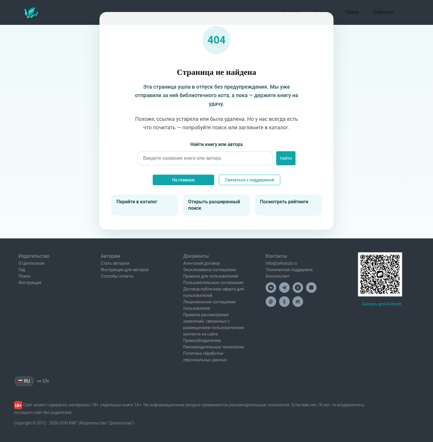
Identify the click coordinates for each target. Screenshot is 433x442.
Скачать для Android (381, 304)
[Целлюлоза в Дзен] (311, 287)
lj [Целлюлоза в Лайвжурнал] (284, 301)
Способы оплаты (117, 276)
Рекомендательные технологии (213, 347)
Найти (286, 158)
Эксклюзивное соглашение (209, 269)
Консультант (278, 276)
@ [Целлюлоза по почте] (271, 301)
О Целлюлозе (31, 263)
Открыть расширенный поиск (214, 205)
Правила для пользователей (210, 276)
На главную (183, 180)
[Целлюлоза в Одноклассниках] (298, 287)
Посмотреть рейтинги (284, 201)
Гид (21, 269)
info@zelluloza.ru (281, 263)
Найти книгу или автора (216, 144)
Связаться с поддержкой (249, 180)
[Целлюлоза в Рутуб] (298, 301)
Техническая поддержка (289, 269)
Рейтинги (383, 12)
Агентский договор (201, 263)
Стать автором (115, 263)
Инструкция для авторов (125, 269)
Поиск (352, 12)
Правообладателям (202, 340)
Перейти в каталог (136, 201)
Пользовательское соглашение (213, 282)
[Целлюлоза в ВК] (271, 287)
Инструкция (29, 282)
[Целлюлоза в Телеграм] (284, 287)
